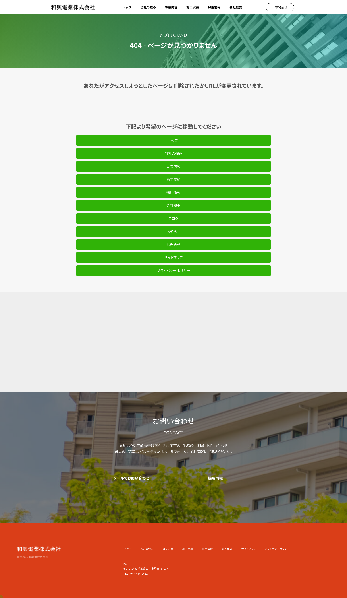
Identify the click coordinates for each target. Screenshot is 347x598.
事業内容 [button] (171, 7)
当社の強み (148, 7)
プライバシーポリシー (173, 270)
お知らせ (173, 231)
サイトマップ (173, 257)
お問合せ (173, 244)
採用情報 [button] (214, 7)
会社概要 (235, 7)
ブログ (173, 218)
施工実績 (192, 7)
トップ (127, 7)
